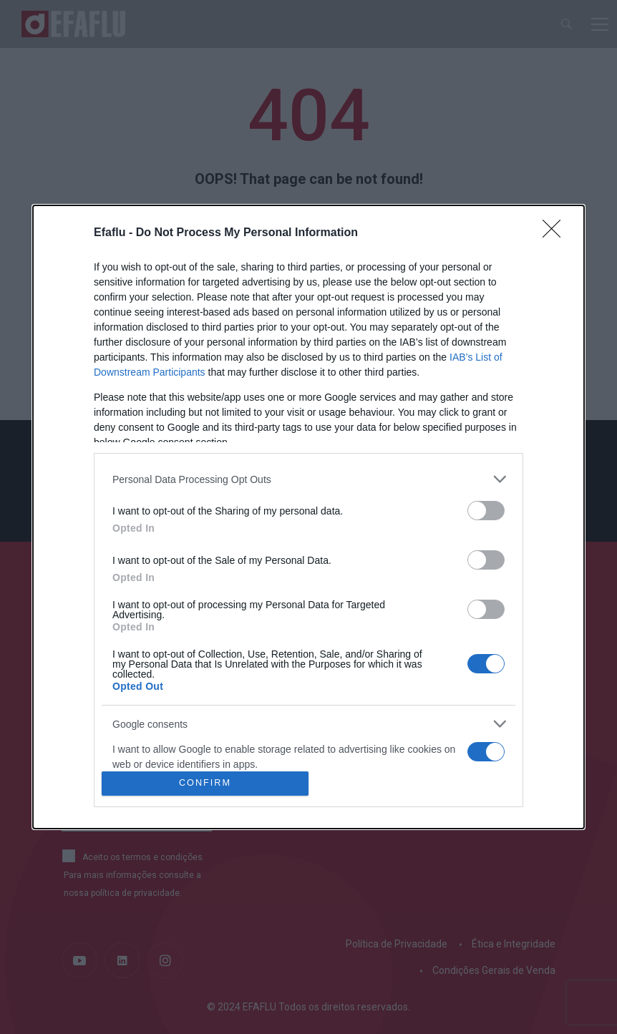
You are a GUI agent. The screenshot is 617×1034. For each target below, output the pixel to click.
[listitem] (308, 479)
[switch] (486, 510)
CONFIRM (205, 783)
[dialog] (308, 517)
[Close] (556, 233)
